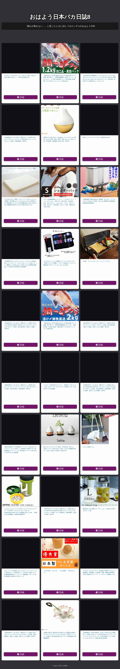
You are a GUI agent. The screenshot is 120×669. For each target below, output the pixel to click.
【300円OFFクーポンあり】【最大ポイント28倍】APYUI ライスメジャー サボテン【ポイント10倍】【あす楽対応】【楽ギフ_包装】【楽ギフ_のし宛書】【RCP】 (99, 325)
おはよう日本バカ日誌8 (60, 17)
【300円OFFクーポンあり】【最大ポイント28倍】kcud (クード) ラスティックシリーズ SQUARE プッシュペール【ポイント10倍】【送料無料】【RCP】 (20, 139)
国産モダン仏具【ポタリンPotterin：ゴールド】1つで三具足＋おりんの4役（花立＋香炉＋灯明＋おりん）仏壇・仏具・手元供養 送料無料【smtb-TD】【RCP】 (60, 139)
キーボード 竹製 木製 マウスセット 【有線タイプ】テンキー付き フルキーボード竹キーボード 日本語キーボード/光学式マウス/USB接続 (60, 386)
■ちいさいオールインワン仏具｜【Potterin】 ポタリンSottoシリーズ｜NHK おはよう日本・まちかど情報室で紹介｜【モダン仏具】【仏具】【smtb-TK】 (60, 448)
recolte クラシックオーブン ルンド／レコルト (96, 261)
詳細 (20, 97)
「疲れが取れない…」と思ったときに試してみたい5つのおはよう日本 (60, 26)
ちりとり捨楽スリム (88, 447)
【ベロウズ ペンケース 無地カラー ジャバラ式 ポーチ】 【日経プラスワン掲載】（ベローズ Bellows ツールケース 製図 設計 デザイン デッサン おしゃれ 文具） (60, 263)
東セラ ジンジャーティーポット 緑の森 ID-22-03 (96, 137)
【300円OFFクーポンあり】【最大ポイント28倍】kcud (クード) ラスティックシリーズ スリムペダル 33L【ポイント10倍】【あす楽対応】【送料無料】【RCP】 (20, 386)
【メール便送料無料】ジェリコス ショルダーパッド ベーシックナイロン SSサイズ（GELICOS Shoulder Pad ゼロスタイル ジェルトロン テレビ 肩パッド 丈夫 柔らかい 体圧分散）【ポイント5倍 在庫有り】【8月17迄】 (60, 203)
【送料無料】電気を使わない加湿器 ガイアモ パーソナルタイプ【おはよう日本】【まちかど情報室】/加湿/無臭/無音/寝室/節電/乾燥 (99, 201)
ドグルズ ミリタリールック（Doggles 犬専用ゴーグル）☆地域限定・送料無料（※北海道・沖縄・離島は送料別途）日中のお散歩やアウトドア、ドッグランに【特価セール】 (99, 572)
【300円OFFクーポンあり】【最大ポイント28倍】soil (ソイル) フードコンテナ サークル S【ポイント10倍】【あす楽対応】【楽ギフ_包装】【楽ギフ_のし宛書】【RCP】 (20, 634)
